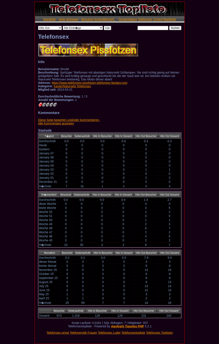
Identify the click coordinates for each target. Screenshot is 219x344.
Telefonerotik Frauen (83, 332)
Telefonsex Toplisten (159, 332)
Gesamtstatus (127, 19)
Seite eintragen (68, 19)
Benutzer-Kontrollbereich (98, 19)
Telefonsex (145, 19)
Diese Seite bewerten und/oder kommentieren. (69, 120)
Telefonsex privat (57, 332)
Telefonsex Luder (109, 332)
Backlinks (169, 19)
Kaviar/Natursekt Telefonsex (72, 86)
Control (158, 19)
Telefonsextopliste (133, 332)
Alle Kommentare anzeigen (56, 123)
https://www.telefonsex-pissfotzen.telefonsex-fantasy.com (89, 82)
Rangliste (49, 19)
